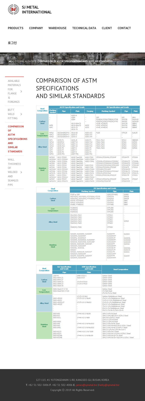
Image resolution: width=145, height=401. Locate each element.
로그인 (12, 43)
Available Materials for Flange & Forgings (14, 91)
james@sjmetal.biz (86, 385)
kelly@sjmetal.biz (109, 385)
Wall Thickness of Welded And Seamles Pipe (14, 172)
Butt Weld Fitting (12, 114)
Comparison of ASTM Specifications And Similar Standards (16, 139)
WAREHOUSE (58, 28)
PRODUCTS (15, 28)
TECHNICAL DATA (84, 28)
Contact (124, 28)
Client (107, 28)
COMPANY (36, 28)
